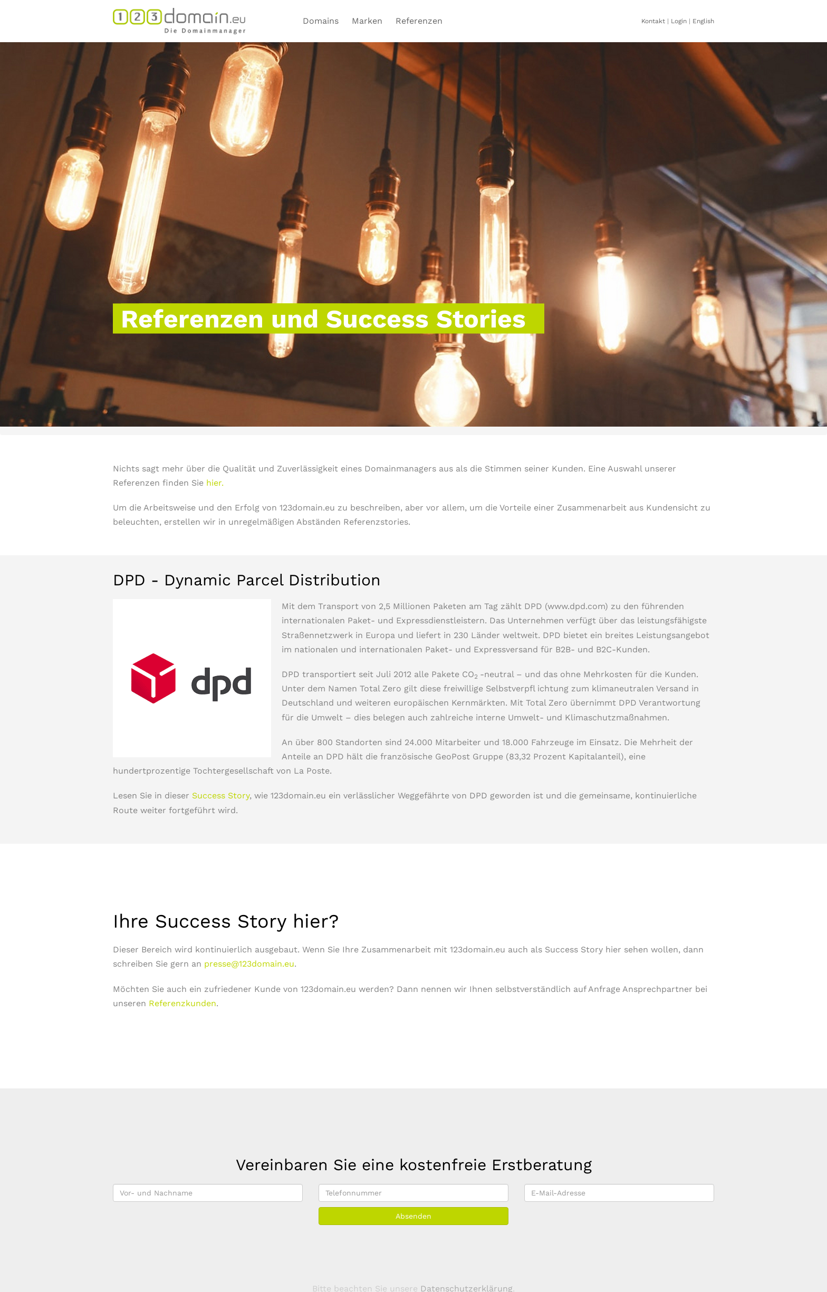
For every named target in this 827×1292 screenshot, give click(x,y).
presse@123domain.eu (249, 964)
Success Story (220, 795)
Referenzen (419, 21)
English (703, 21)
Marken (367, 21)
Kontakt (653, 21)
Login (679, 21)
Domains (321, 21)
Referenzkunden (182, 1003)
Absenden (413, 1216)
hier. (215, 483)
